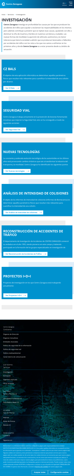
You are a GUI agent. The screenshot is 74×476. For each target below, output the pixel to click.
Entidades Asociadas (10, 342)
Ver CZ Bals (10, 88)
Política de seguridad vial (12, 349)
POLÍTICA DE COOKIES (41, 467)
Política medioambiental (12, 353)
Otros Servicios (8, 383)
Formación (7, 376)
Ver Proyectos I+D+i (13, 295)
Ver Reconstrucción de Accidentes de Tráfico (23, 254)
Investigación (8, 372)
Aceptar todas (39, 472)
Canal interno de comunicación (14, 357)
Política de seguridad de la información (17, 346)
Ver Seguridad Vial (12, 129)
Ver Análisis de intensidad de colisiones (21, 212)
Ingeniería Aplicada (10, 380)
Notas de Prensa (9, 421)
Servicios (11, 15)
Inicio (3, 15)
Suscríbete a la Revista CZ (12, 398)
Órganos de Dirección (11, 334)
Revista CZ (7, 425)
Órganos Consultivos (10, 338)
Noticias (6, 417)
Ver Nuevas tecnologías (15, 171)
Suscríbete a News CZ (11, 402)
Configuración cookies (59, 472)
